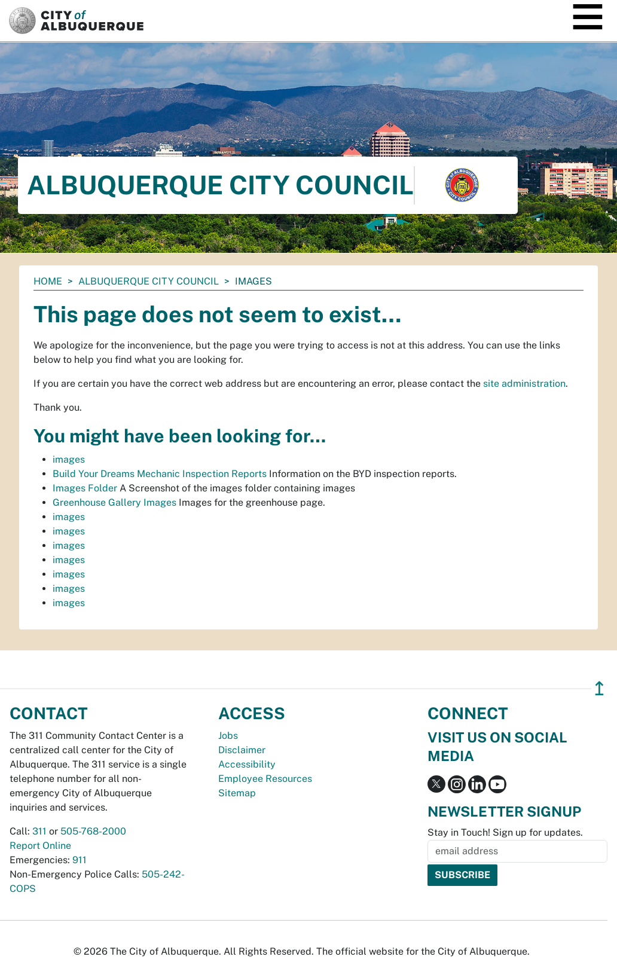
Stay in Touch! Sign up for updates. (505, 832)
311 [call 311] (39, 831)
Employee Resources (265, 778)
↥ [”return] (599, 688)
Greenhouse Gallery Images (114, 502)
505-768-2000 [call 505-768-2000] (93, 831)
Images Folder (85, 488)
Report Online (40, 845)
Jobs (228, 735)
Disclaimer (241, 750)
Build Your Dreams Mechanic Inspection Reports (160, 473)
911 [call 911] (79, 860)
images (69, 459)
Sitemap (237, 793)
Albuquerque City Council (148, 281)
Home (47, 281)
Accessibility (247, 764)
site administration (524, 383)
